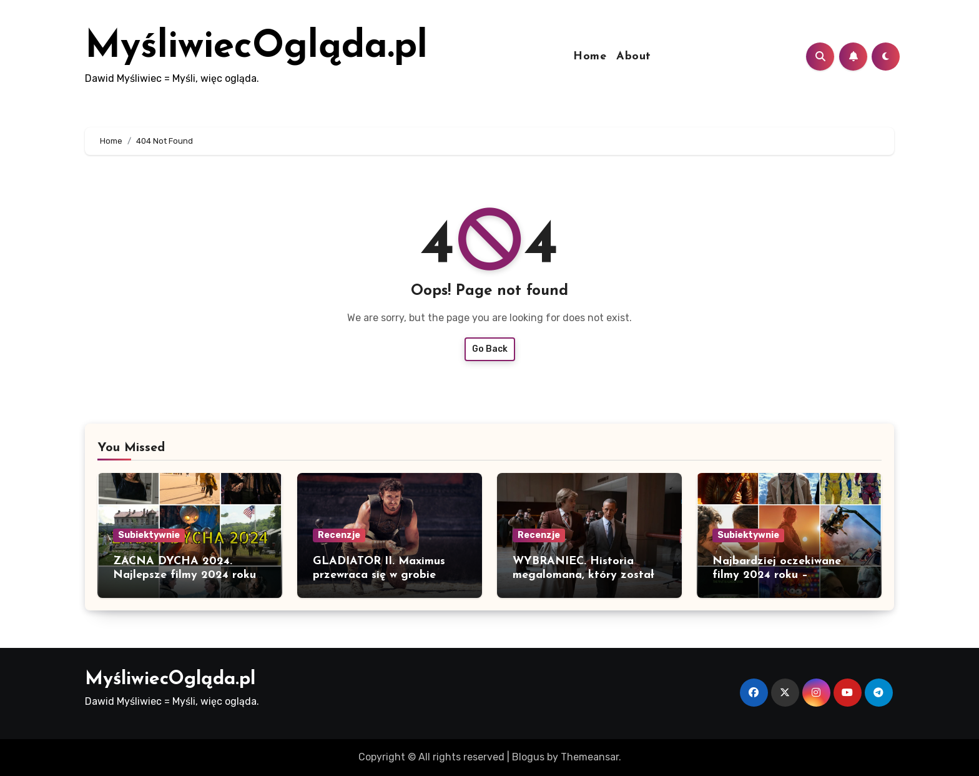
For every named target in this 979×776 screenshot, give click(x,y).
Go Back (490, 349)
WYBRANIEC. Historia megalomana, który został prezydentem (583, 574)
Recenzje (339, 535)
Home (589, 56)
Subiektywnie (149, 535)
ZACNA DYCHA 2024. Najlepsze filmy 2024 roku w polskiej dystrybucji (184, 574)
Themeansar (590, 757)
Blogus (528, 757)
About (633, 56)
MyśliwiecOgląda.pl (256, 47)
